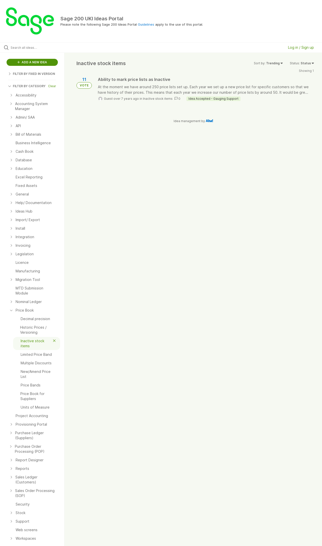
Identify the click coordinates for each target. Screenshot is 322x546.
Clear (52, 86)
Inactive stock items (158, 99)
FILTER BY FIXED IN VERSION (31, 74)
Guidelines (146, 24)
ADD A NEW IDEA (32, 62)
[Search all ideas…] (38, 47)
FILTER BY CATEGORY (27, 86)
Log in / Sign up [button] (301, 47)
